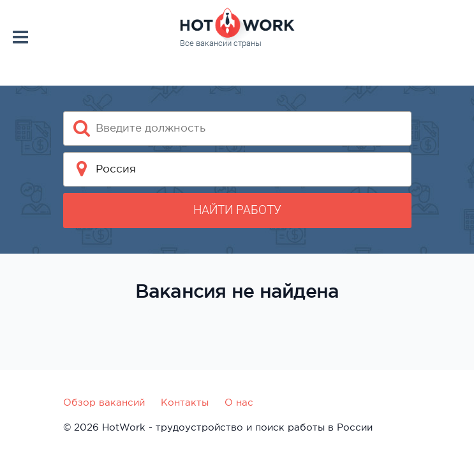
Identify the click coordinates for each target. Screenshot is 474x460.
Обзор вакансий (104, 402)
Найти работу (237, 210)
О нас (239, 402)
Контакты (185, 402)
